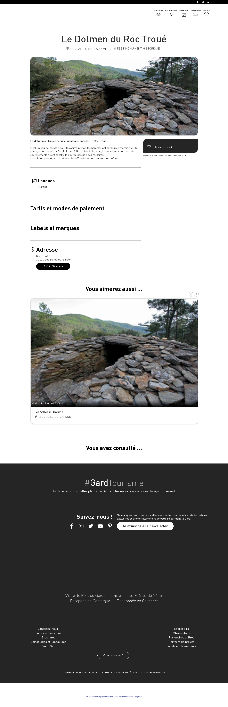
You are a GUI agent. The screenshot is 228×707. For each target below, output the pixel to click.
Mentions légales (127, 672)
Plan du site (108, 672)
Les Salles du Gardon (48, 412)
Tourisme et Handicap (75, 672)
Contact (94, 672)
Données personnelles (152, 672)
